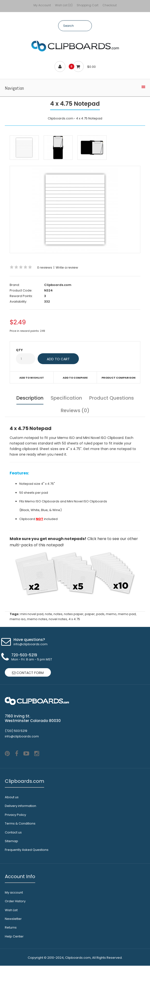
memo (111, 614)
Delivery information (20, 846)
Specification (66, 398)
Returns (11, 967)
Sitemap (11, 881)
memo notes (37, 619)
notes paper (73, 614)
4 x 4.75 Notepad (89, 118)
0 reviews (44, 267)
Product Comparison (119, 378)
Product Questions (111, 398)
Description (29, 398)
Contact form (28, 672)
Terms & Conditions (20, 863)
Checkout (109, 5)
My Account (42, 5)
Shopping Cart (87, 5)
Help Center (14, 976)
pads (100, 614)
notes (58, 614)
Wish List (11, 950)
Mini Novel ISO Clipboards (87, 501)
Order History (15, 941)
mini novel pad (31, 614)
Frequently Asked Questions (26, 890)
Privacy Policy (15, 855)
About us (12, 837)
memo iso (18, 619)
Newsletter (13, 959)
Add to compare (75, 378)
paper (90, 614)
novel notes (58, 619)
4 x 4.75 (74, 619)
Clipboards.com (60, 118)
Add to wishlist (31, 378)
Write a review (67, 267)
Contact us (13, 872)
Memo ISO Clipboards (42, 501)
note (48, 614)
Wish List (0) (64, 5)
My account (14, 932)
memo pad (127, 614)
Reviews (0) (75, 410)
